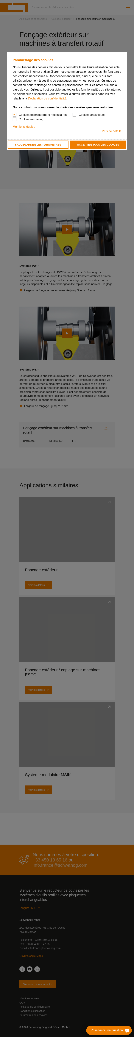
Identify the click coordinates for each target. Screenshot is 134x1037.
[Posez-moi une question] (123, 1030)
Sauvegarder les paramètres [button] (38, 144)
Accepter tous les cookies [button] (98, 144)
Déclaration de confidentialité (47, 98)
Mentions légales (24, 126)
